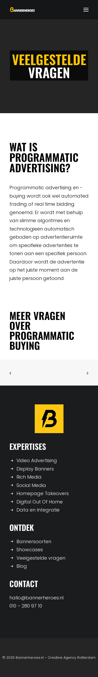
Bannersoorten (33, 541)
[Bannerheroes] (22, 9)
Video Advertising (36, 460)
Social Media (31, 485)
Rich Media (29, 477)
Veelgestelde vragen (40, 558)
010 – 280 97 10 (25, 606)
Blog (21, 566)
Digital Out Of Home (39, 501)
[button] (86, 9)
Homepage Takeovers (42, 493)
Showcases (29, 549)
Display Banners (35, 469)
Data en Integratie (38, 510)
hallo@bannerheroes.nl (36, 597)
